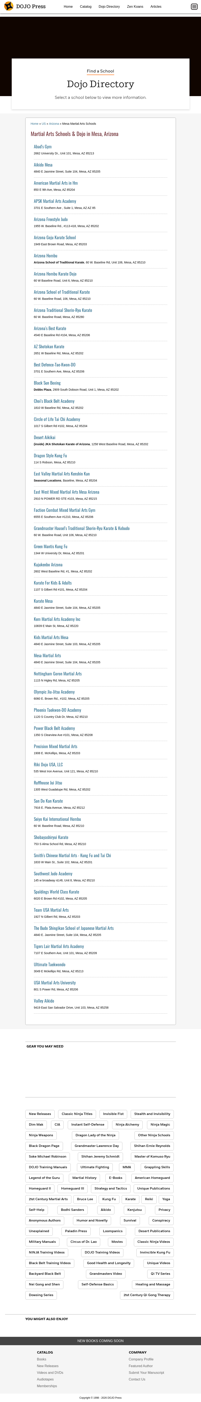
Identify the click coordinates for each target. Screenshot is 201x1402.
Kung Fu (109, 1199)
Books (41, 1359)
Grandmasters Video (106, 1274)
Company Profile (141, 1359)
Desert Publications (154, 1231)
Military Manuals (42, 1242)
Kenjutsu (134, 1210)
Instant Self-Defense (87, 1124)
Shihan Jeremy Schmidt (100, 1156)
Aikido (106, 1210)
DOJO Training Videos (102, 1252)
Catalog (85, 6)
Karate (130, 1199)
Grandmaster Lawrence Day (97, 1146)
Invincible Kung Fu (155, 1252)
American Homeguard (152, 1178)
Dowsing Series (41, 1295)
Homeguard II (40, 1188)
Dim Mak (36, 1124)
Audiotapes (45, 1379)
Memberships (47, 1386)
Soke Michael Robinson (47, 1156)
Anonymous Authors (45, 1220)
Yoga (166, 1199)
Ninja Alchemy (127, 1124)
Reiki (149, 1199)
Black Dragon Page (44, 1146)
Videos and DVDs (50, 1372)
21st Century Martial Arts (48, 1199)
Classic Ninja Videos (153, 1242)
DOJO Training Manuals (48, 1167)
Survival (130, 1220)
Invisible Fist (113, 1114)
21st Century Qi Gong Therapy (147, 1295)
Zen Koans (135, 6)
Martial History (84, 1178)
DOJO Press (25, 6)
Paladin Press (76, 1231)
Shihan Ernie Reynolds (152, 1146)
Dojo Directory (109, 6)
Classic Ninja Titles (77, 1114)
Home (68, 6)
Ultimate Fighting (95, 1167)
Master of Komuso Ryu (152, 1156)
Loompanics (113, 1231)
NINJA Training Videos (47, 1252)
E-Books (115, 1178)
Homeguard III (72, 1188)
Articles (155, 6)
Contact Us (137, 1379)
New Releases (40, 1114)
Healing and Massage (153, 1284)
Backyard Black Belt (45, 1274)
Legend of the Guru (44, 1178)
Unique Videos (158, 1263)
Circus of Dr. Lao (83, 1242)
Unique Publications (153, 1188)
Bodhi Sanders (72, 1210)
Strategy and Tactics (111, 1188)
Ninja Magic (160, 1124)
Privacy (164, 1210)
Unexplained (39, 1231)
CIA (57, 1124)
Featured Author (141, 1366)
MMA (127, 1167)
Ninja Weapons (41, 1135)
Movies (117, 1242)
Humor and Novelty (92, 1220)
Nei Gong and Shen (44, 1284)
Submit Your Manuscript (146, 1372)
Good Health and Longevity (109, 1263)
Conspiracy (161, 1220)
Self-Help (36, 1210)
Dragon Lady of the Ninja (95, 1135)
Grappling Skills (157, 1167)
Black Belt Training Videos (50, 1263)
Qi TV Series (160, 1274)
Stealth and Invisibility (152, 1114)
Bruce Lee (85, 1199)
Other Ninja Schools (154, 1135)
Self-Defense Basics (98, 1284)
